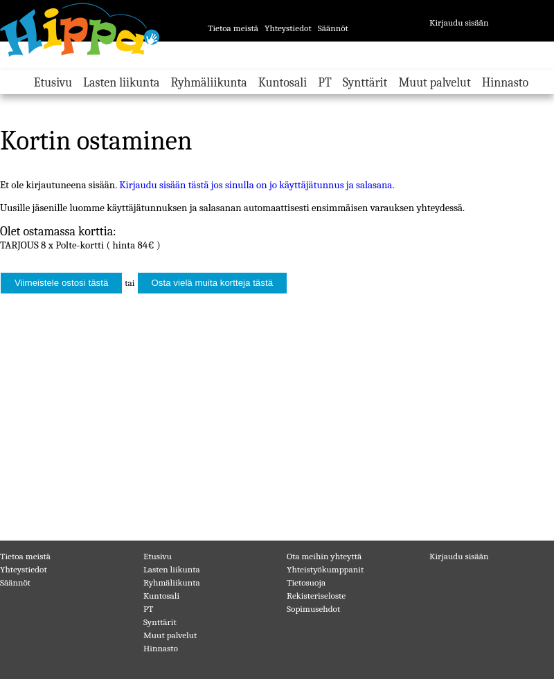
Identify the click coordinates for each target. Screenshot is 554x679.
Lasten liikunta (121, 82)
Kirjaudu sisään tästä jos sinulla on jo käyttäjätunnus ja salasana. (256, 185)
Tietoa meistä (233, 28)
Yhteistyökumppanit (325, 569)
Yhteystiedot (288, 28)
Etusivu (53, 82)
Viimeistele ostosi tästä (61, 283)
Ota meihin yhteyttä (324, 556)
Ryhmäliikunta (208, 82)
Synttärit (365, 82)
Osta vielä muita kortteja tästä (213, 283)
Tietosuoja (306, 582)
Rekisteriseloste (316, 595)
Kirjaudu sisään (459, 22)
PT (325, 82)
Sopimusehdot (313, 609)
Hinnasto (505, 82)
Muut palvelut (434, 82)
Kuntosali (282, 82)
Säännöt (333, 28)
